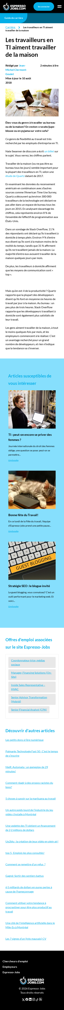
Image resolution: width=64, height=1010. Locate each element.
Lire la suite (13, 460)
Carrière (10, 27)
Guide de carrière (13, 17)
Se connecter (44, 6)
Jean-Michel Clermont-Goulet (16, 70)
